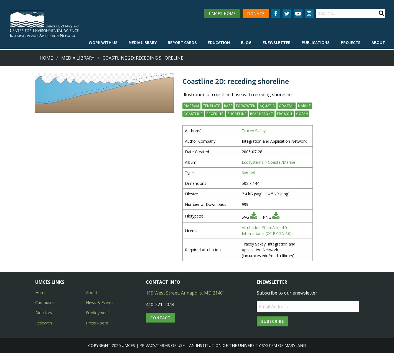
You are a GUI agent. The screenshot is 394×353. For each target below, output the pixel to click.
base (228, 105)
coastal (286, 105)
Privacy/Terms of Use (162, 345)
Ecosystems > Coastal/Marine (268, 162)
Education (219, 42)
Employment (97, 312)
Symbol (248, 172)
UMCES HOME (222, 13)
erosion (284, 113)
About (378, 42)
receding (215, 113)
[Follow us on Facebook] (275, 13)
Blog (246, 42)
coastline (193, 113)
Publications (316, 42)
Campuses (44, 302)
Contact (160, 317)
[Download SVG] (253, 217)
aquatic (267, 105)
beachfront (261, 113)
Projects (350, 42)
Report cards (182, 42)
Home (46, 58)
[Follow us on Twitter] (287, 13)
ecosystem (246, 105)
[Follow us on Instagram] (309, 13)
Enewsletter (277, 42)
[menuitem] (103, 42)
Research (43, 323)
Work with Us (103, 42)
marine (304, 105)
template (211, 105)
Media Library (143, 42)
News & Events (100, 302)
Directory (43, 312)
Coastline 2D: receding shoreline (143, 58)
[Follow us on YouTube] (298, 13)
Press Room (97, 323)
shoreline (237, 113)
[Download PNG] (275, 217)
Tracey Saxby (254, 130)
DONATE (256, 13)
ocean (302, 113)
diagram (191, 105)
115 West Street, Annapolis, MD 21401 (185, 293)
